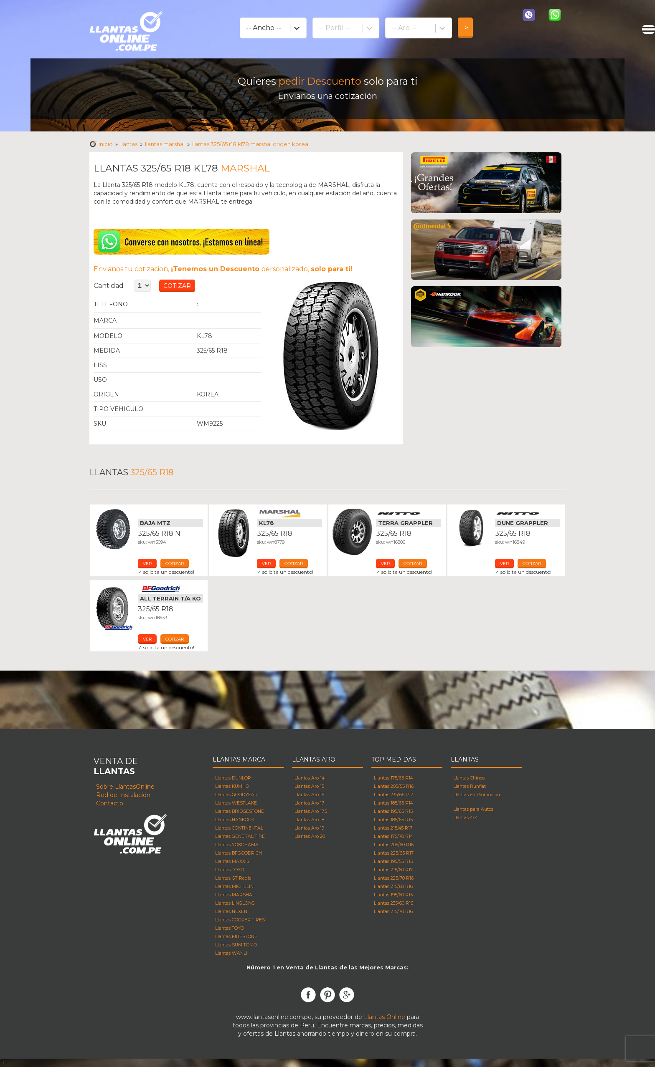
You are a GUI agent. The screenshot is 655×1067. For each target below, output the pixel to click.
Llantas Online (384, 1017)
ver (147, 563)
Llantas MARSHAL (165, 144)
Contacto (109, 803)
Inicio (106, 144)
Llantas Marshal (289, 513)
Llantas (128, 144)
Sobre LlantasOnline (125, 786)
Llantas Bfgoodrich (170, 588)
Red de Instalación (123, 795)
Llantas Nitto (408, 513)
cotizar (174, 563)
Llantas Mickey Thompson (170, 513)
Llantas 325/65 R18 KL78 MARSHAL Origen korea (250, 144)
